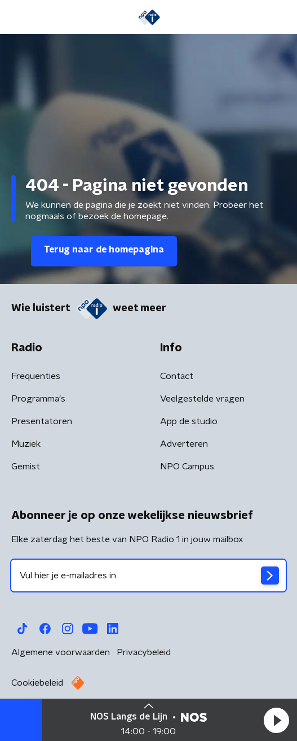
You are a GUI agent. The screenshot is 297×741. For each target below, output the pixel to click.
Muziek (26, 443)
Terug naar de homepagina (104, 249)
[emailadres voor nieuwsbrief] (148, 575)
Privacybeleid (144, 652)
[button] (276, 720)
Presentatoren (41, 421)
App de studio (189, 421)
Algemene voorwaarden (60, 652)
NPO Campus (187, 466)
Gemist (25, 466)
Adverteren (184, 443)
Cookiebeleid (37, 682)
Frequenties (35, 376)
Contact (176, 376)
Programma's (38, 398)
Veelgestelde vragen (202, 398)
